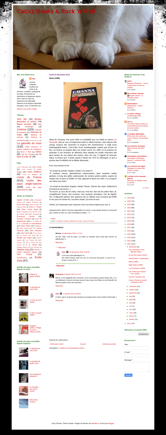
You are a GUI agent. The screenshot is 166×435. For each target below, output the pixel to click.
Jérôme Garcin (37, 233)
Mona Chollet (30, 242)
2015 (129, 234)
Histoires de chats (76, 221)
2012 (129, 244)
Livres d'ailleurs (34, 172)
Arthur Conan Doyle (29, 209)
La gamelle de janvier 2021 (35, 362)
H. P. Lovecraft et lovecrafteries (29, 224)
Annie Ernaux (34, 204)
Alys (63, 252)
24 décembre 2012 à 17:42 (72, 233)
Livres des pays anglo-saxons (29, 182)
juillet (131, 299)
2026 (129, 198)
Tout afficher (145, 187)
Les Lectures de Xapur (136, 166)
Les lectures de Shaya (136, 146)
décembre (133, 247)
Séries (39, 152)
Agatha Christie (23, 200)
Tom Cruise (24, 254)
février (131, 316)
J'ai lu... (130, 122)
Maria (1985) (133, 262)
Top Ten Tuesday (27, 154)
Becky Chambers (23, 212)
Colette (21, 214)
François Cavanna (63, 221)
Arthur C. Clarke (35, 207)
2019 (129, 221)
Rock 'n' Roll (26, 152)
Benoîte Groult (37, 212)
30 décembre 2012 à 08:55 (79, 252)
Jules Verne (24, 233)
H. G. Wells (35, 221)
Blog (40, 124)
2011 (129, 323)
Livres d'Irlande (27, 169)
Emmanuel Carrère (26, 216)
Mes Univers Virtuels (135, 93)
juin (130, 303)
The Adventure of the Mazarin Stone (136, 251)
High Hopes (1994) (136, 265)
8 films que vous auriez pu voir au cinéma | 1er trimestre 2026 (137, 138)
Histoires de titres (34, 140)
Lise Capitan (30, 240)
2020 (129, 218)
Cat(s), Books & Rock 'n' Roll (56, 11)
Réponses (62, 247)
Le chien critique (134, 114)
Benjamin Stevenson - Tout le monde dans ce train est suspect (137, 85)
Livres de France (88, 221)
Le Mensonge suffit (134, 116)
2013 (129, 241)
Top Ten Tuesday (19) (137, 277)
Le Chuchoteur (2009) (137, 268)
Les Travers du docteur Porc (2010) (137, 273)
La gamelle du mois (29, 143)
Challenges (29, 127)
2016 (129, 231)
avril (131, 309)
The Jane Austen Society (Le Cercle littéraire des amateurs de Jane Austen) (137, 126)
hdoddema (95, 423)
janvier (132, 319)
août (131, 296)
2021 (129, 214)
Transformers (22, 258)
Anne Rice (21, 205)
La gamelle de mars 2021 (35, 349)
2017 (129, 227)
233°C (129, 81)
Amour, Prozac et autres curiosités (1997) (138, 281)
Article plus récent (56, 344)
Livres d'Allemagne (23, 167)
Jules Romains (36, 231)
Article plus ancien (109, 344)
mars (131, 313)
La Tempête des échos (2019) (34, 389)
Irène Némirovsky (26, 228)
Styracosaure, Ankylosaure (139, 258)
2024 (129, 204)
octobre (132, 290)
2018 (129, 224)
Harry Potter (25, 226)
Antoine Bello (21, 207)
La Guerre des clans (27, 235)
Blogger (111, 423)
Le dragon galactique (135, 134)
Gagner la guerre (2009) (35, 275)
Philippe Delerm (22, 247)
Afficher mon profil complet (27, 109)
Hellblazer (38, 226)
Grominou (60, 274)
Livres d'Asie (37, 167)
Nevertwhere (132, 104)
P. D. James (31, 245)
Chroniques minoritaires (137, 156)
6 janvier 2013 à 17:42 (72, 274)
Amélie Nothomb (32, 202)
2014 (129, 237)
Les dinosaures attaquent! (35, 375)
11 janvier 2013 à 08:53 (72, 294)
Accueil (83, 344)
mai (130, 306)
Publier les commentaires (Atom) (72, 348)
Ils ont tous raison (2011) (138, 255)
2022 (129, 211)
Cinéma (21, 129)
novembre (133, 286)
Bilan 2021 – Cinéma (34, 401)
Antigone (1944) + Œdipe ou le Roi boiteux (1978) (35, 329)
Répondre (59, 242)
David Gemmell (33, 214)
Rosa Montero (35, 247)
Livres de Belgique (30, 174)
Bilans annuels (24, 124)
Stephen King (23, 249)
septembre (133, 293)
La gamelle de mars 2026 (35, 288)
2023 (129, 208)
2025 (129, 201)
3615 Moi (22, 119)
